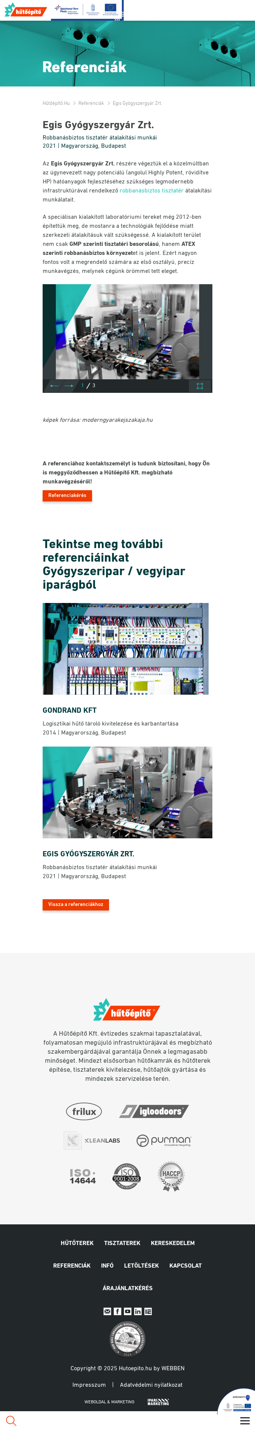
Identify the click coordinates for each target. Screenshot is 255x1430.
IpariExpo (148, 1311)
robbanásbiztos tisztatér (152, 191)
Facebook (117, 1311)
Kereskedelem (173, 1244)
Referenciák (91, 103)
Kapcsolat (185, 1266)
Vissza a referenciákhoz (75, 904)
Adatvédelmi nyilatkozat (151, 1385)
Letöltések (141, 1266)
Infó (107, 1266)
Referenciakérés (67, 495)
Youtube (128, 1311)
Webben (172, 1369)
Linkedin (138, 1311)
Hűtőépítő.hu (26, 9)
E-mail (107, 1311)
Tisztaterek (122, 1244)
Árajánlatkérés (128, 1289)
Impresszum (89, 1385)
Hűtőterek (77, 1244)
